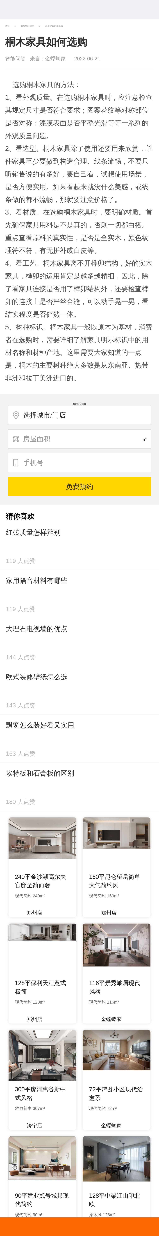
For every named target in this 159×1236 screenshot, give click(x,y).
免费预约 (79, 486)
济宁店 (31, 1125)
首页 (7, 26)
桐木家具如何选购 (54, 26)
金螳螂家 (108, 1019)
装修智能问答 (27, 26)
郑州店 (31, 913)
